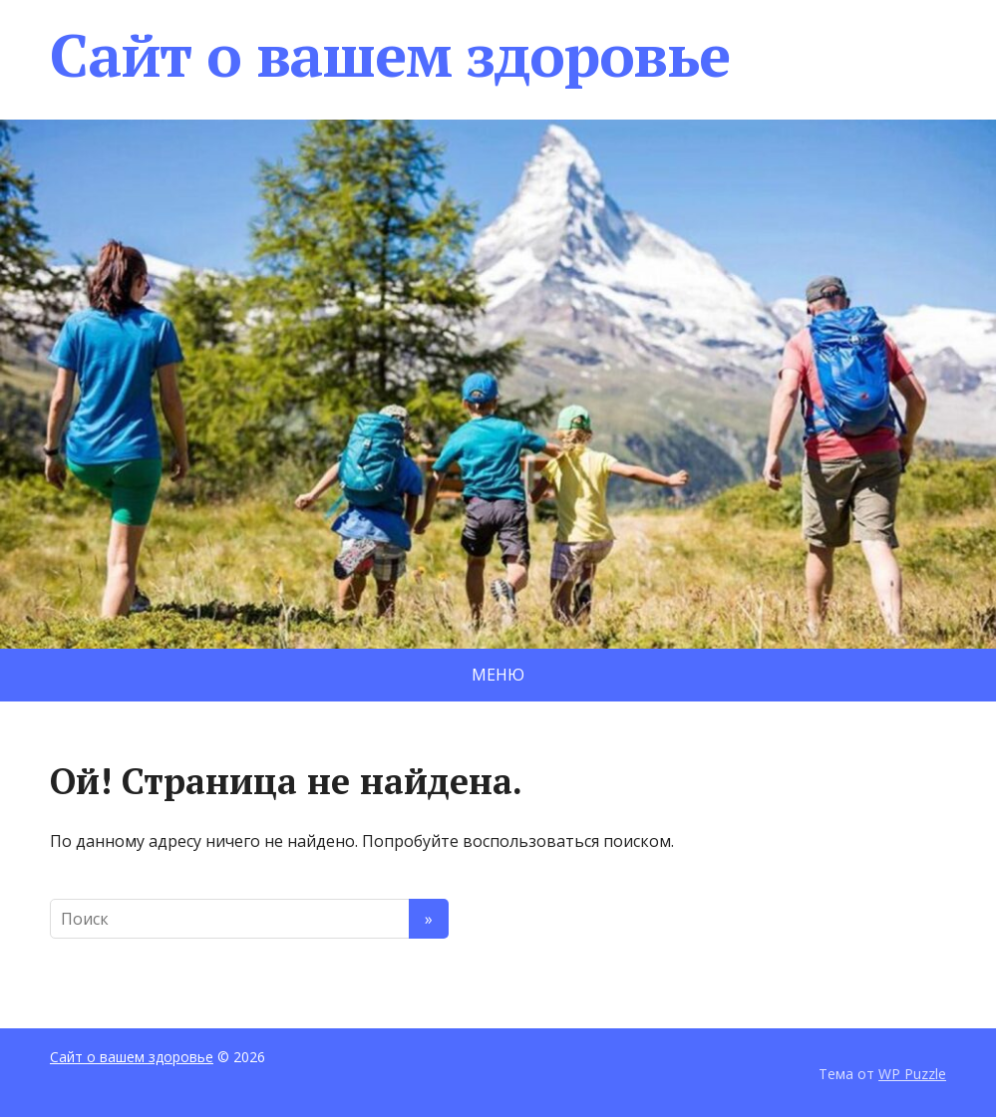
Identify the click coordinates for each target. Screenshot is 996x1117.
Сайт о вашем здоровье (390, 55)
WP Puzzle (912, 1073)
